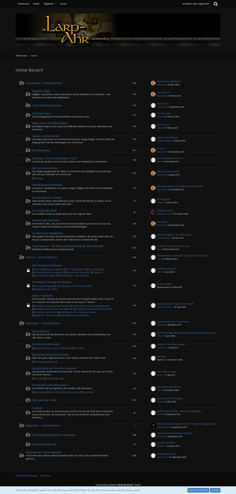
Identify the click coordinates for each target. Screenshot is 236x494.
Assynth (50, 378)
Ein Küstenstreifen (166, 442)
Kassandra (161, 84)
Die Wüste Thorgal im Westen (51, 282)
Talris (159, 336)
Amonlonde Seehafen (46, 220)
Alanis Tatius (162, 457)
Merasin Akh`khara (165, 307)
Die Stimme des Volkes (47, 197)
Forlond (37, 408)
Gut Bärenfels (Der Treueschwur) (173, 321)
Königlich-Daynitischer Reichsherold (94, 309)
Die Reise (161, 356)
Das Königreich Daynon (47, 265)
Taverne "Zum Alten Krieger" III (172, 344)
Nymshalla (40, 392)
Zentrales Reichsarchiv (46, 312)
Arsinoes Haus (41, 113)
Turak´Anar (161, 347)
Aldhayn (160, 325)
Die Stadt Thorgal (44, 286)
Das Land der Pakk (44, 400)
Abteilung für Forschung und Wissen (78, 312)
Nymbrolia (89, 392)
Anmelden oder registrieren (195, 3)
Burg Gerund (40, 331)
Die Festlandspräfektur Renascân (53, 435)
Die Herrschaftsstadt (45, 344)
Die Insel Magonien (44, 444)
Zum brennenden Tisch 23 (170, 158)
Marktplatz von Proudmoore (75, 315)
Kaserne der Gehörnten (78, 272)
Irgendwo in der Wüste (46, 289)
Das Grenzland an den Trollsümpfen (74, 286)
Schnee (160, 116)
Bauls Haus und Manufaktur (50, 123)
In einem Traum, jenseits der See (173, 246)
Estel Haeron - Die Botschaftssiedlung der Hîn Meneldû (67, 246)
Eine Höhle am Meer (167, 371)
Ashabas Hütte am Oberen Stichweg (174, 433)
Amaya (160, 401)
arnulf (159, 128)
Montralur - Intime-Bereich (43, 323)
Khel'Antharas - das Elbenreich (74, 275)
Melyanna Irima (163, 214)
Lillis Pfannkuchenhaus (47, 105)
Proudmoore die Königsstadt (49, 272)
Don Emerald (162, 427)
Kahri (159, 272)
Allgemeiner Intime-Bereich (43, 452)
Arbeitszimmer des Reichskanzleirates (91, 306)
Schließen (215, 490)
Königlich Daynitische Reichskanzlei (52, 306)
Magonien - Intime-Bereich (43, 425)
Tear (159, 249)
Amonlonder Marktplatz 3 (169, 81)
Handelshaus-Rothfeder (47, 185)
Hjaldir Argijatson (164, 140)
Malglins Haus (41, 91)
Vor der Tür (162, 103)
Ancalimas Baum (165, 210)
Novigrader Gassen (166, 453)
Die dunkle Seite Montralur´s (50, 385)
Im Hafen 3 (162, 221)
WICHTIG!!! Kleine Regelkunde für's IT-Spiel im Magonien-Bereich (188, 423)
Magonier (161, 446)
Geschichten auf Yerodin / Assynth (54, 368)
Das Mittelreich (96, 269)
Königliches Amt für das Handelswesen (54, 309)
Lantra (61, 378)
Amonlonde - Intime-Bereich (44, 83)
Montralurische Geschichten (50, 354)
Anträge (39, 178)
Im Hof (160, 148)
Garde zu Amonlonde (45, 136)
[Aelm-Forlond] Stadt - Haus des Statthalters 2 (179, 411)
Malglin (160, 202)
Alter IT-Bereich (42, 295)
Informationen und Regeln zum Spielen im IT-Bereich (183, 255)
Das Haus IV (163, 124)
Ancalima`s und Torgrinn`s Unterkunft (175, 303)
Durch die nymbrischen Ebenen (65, 392)
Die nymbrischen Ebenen (169, 386)
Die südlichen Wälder (45, 275)
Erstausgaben (163, 199)
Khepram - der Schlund (46, 315)
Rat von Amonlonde (44, 168)
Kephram (98, 272)
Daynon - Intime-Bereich (41, 257)
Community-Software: (118, 484)
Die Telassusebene (76, 269)
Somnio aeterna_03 (166, 268)
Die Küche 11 (163, 92)
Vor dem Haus (164, 113)
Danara (160, 375)
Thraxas (160, 436)
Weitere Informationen (198, 490)
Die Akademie (41, 150)
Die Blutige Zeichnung (46, 361)
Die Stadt (78, 348)
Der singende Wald (44, 210)
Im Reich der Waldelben (47, 233)
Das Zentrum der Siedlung (170, 398)
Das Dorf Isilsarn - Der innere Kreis (174, 234)
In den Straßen (164, 284)
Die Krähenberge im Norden (49, 269)
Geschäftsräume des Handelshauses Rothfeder (180, 186)
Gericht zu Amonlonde (168, 171)
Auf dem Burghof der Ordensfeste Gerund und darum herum (186, 332)
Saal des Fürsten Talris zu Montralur (52, 348)
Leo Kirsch (161, 107)
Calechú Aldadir (164, 238)
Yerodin (39, 378)
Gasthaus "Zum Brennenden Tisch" (54, 158)
